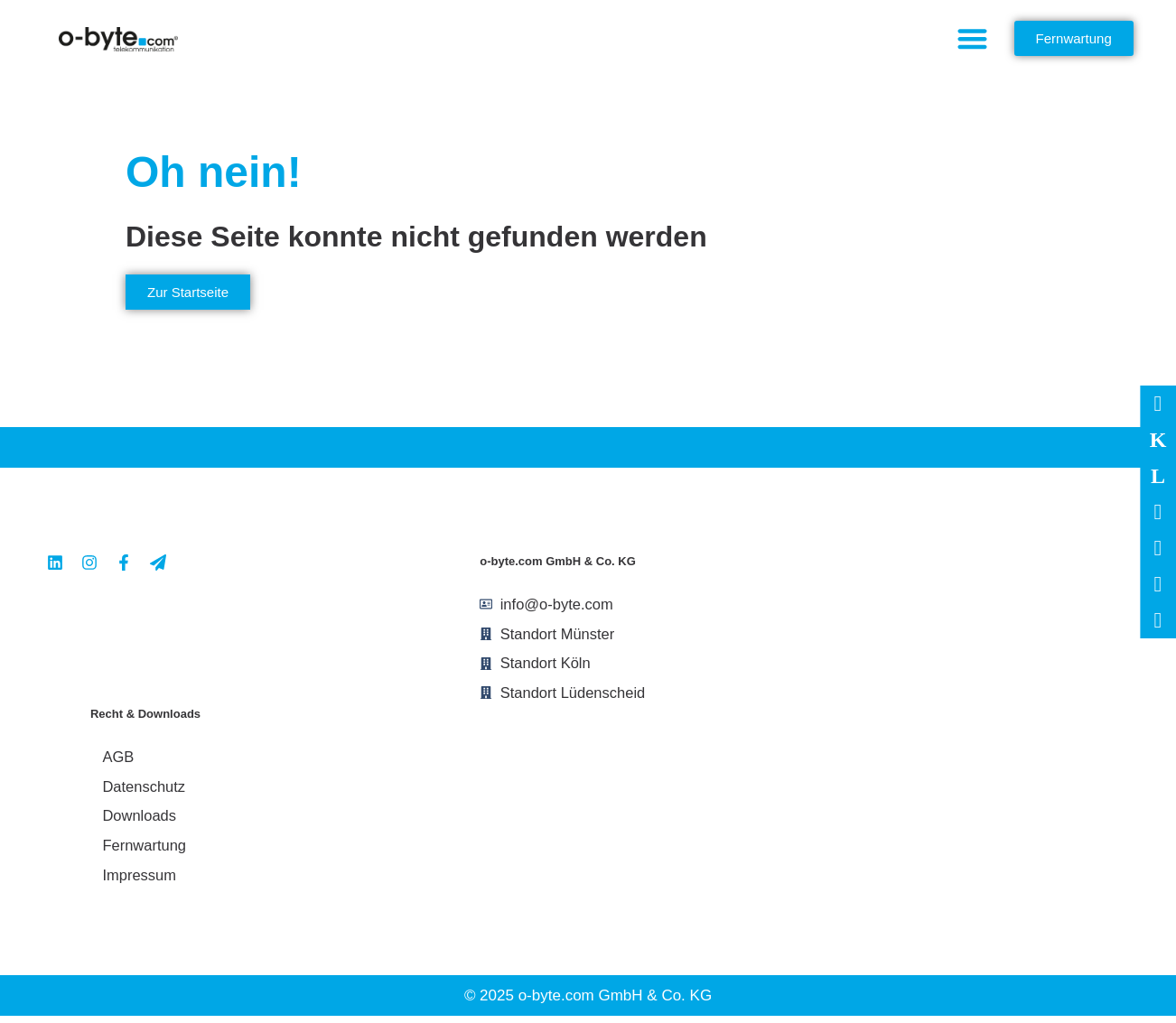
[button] (972, 38)
